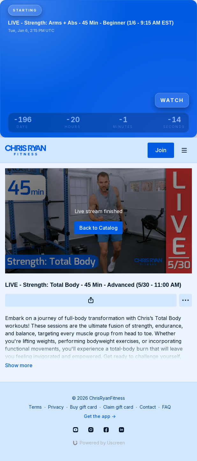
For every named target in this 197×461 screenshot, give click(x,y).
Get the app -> (100, 416)
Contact (148, 407)
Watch (172, 100)
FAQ (166, 407)
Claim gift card (118, 407)
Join (160, 150)
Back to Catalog (98, 228)
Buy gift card (83, 407)
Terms (35, 407)
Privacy (56, 407)
